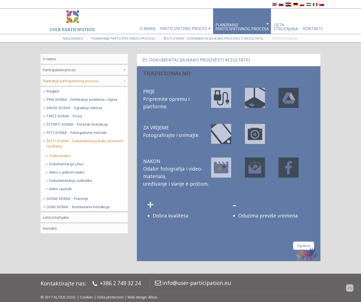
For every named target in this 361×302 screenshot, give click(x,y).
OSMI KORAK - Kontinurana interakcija (78, 206)
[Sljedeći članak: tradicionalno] (303, 246)
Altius (152, 297)
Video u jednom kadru (66, 172)
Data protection (110, 297)
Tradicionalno (60, 155)
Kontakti (50, 228)
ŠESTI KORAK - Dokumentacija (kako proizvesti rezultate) (213, 38)
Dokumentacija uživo (66, 164)
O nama (49, 58)
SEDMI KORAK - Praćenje (67, 198)
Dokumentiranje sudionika (70, 180)
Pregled (52, 91)
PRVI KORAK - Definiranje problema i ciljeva (81, 99)
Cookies (86, 297)
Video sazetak (60, 188)
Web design (137, 297)
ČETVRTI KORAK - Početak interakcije (77, 124)
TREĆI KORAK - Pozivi (64, 116)
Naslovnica (73, 38)
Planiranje (123, 38)
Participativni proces (59, 69)
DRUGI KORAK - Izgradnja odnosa (74, 107)
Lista (56, 217)
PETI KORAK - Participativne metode (76, 132)
